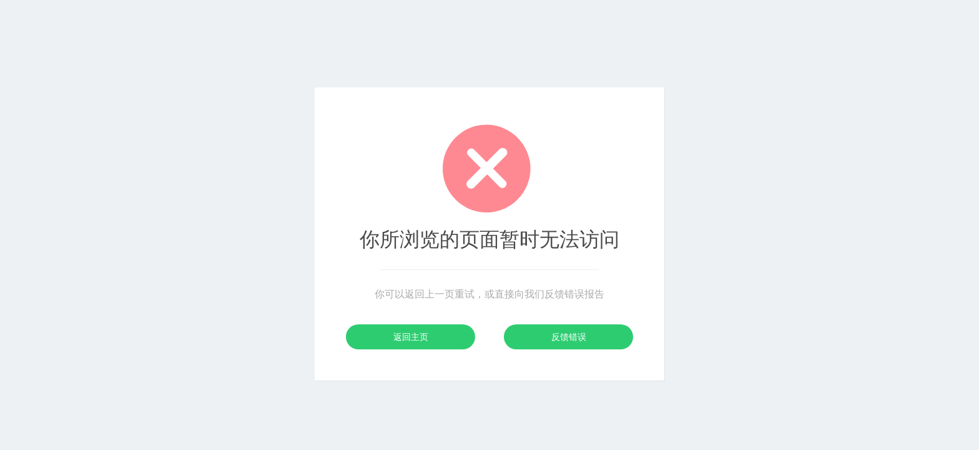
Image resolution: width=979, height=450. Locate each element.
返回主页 (410, 337)
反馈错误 (568, 337)
